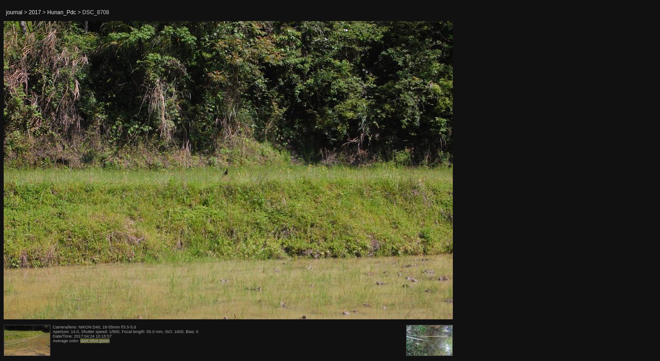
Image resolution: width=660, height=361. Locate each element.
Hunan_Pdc (61, 12)
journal (14, 12)
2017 (35, 12)
